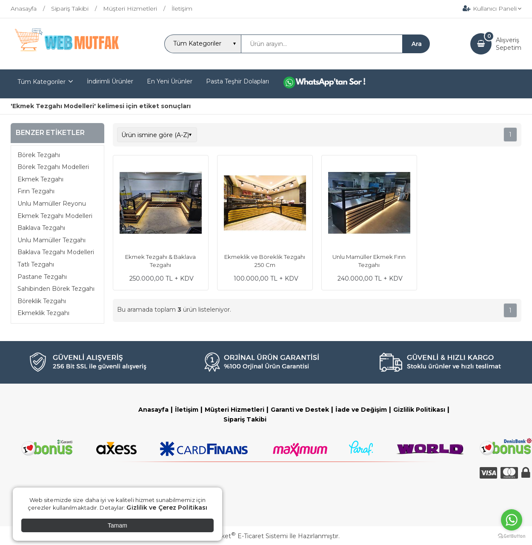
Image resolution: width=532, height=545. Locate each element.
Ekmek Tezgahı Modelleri (54, 216)
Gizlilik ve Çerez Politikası (166, 507)
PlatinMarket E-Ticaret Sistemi (240, 536)
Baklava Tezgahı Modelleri (55, 252)
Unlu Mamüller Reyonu (51, 203)
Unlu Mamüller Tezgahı (51, 240)
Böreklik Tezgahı (41, 301)
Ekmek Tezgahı (40, 179)
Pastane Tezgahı (42, 277)
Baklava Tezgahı (41, 228)
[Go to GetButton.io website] (511, 536)
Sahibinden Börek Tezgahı (55, 289)
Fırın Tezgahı (35, 191)
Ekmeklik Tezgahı (43, 313)
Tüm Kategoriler (41, 82)
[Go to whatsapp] (511, 520)
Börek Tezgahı (38, 155)
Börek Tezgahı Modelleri (53, 167)
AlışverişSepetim (508, 44)
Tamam (117, 525)
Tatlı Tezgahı (35, 264)
